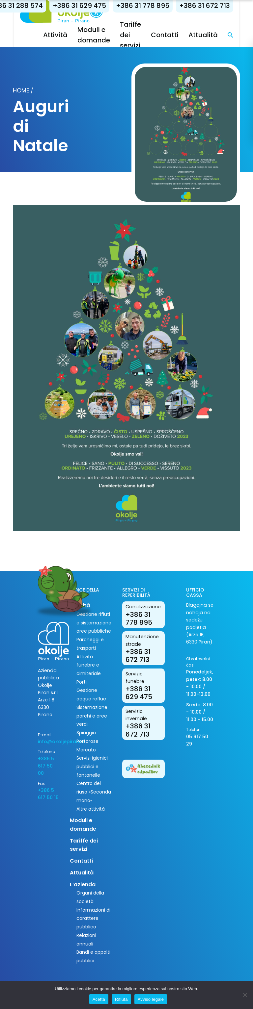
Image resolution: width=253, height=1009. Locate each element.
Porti (81, 682)
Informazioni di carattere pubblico (93, 918)
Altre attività (90, 809)
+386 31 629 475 (86, 5)
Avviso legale (151, 999)
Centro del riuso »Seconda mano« (93, 791)
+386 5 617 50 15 (48, 794)
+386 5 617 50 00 (46, 766)
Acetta (99, 999)
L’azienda (83, 884)
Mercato (86, 749)
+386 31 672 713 (211, 5)
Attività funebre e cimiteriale (88, 665)
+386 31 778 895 (149, 5)
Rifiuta (121, 999)
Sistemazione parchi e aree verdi (91, 715)
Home (21, 90)
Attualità (210, 34)
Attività (62, 34)
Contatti (171, 34)
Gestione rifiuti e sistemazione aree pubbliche (93, 622)
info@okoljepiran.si (49, 741)
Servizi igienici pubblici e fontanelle (92, 766)
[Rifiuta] (244, 995)
